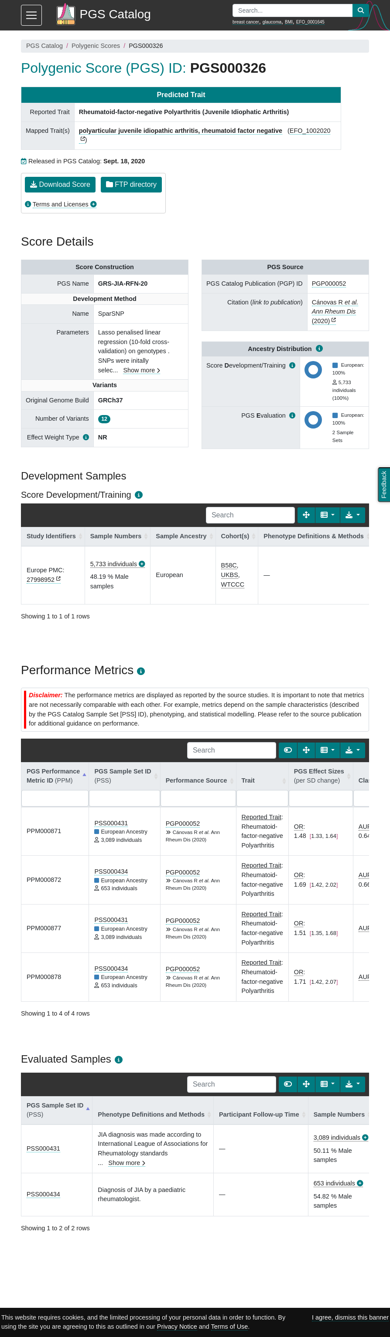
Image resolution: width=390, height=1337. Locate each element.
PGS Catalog (44, 45)
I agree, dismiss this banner (350, 1317)
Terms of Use (229, 1326)
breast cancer (246, 22)
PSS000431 (111, 823)
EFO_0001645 (310, 22)
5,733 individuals (113, 563)
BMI (289, 22)
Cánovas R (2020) (335, 311)
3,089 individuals (337, 1137)
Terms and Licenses (61, 204)
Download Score (60, 184)
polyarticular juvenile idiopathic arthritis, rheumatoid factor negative (180, 130)
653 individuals (334, 1183)
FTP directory (131, 184)
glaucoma (272, 22)
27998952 (41, 579)
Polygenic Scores (96, 45)
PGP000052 (329, 283)
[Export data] (353, 515)
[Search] (250, 515)
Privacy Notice (177, 1326)
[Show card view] (288, 750)
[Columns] (328, 515)
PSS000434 (111, 871)
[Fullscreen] (306, 515)
